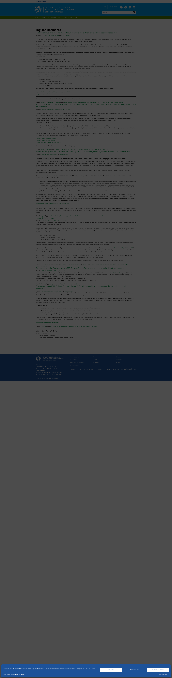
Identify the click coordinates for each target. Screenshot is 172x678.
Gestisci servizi (163, 674)
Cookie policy (6, 674)
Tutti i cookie (110, 670)
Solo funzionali (134, 670)
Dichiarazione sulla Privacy (17, 674)
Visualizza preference (158, 670)
